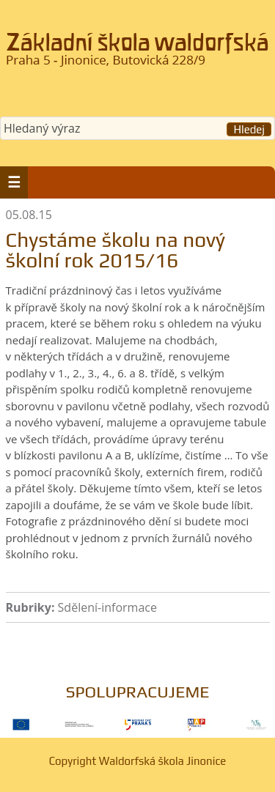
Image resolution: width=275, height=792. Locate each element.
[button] (14, 182)
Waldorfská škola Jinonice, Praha (137, 54)
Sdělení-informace (107, 607)
